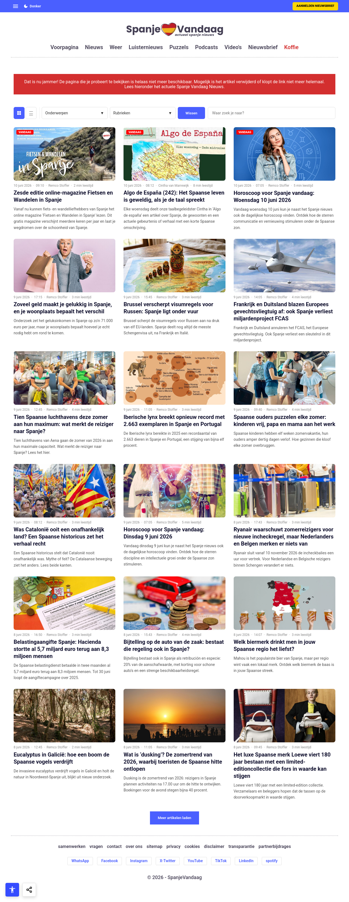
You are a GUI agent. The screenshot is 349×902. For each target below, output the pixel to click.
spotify (272, 861)
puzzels (178, 47)
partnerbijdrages (274, 846)
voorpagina (64, 47)
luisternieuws (146, 47)
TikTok (221, 861)
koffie (291, 47)
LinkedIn (246, 861)
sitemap (155, 846)
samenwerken (71, 846)
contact (114, 846)
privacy (173, 846)
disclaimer (214, 846)
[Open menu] (15, 6)
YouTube (195, 861)
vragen (96, 846)
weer (116, 47)
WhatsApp (80, 861)
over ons (134, 846)
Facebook (109, 861)
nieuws (94, 47)
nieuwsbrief (263, 47)
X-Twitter (168, 861)
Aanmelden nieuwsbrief (315, 6)
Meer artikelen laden (174, 818)
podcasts (206, 47)
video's (233, 47)
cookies (192, 846)
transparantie (241, 846)
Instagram (139, 861)
